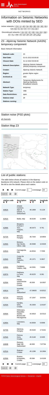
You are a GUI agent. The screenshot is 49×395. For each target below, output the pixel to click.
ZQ (38, 35)
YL (13, 35)
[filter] (6, 202)
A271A (5, 298)
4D (24, 26)
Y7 (29, 29)
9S (46, 26)
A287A (5, 274)
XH (40, 32)
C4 (12, 29)
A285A (5, 323)
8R (35, 26)
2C (30, 32)
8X (38, 26)
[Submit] (4, 193)
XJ (22, 29)
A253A (5, 305)
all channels (6, 119)
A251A (5, 351)
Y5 (20, 35)
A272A (5, 237)
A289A (5, 228)
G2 (15, 29)
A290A (5, 244)
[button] (2, 4)
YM (16, 35)
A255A (5, 282)
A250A (5, 358)
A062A (5, 210)
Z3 (24, 35)
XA (37, 32)
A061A (5, 290)
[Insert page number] (29, 189)
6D (33, 32)
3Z (26, 32)
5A (27, 26)
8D (31, 26)
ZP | (35, 35)
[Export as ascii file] (15, 194)
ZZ (36, 29)
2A (23, 32)
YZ (33, 29)
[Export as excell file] (10, 194)
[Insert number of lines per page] (44, 189)
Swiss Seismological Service (16, 376)
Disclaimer (31, 376)
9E (42, 26)
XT (9, 35)
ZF (31, 35)
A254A (5, 337)
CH (17, 26)
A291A (5, 219)
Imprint (39, 376)
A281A (5, 251)
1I (20, 26)
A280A (5, 267)
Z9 (28, 35)
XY (25, 29)
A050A (5, 314)
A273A (5, 330)
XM (45, 32)
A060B (5, 344)
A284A (5, 259)
